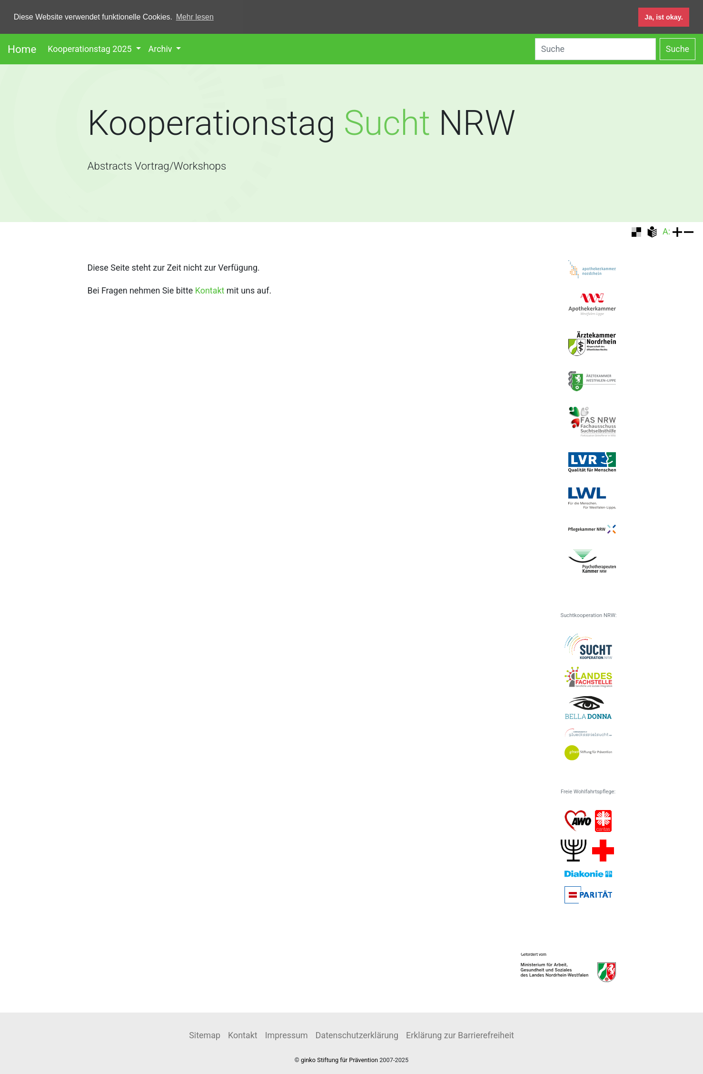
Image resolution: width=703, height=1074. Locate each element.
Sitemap (204, 1035)
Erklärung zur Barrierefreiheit (460, 1035)
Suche (677, 48)
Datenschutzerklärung (357, 1035)
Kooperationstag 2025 (91, 48)
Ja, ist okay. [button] (663, 17)
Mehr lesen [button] (195, 17)
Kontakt (210, 290)
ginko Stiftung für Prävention (339, 1059)
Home (22, 48)
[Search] (595, 49)
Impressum (286, 1035)
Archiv (161, 48)
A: (666, 231)
